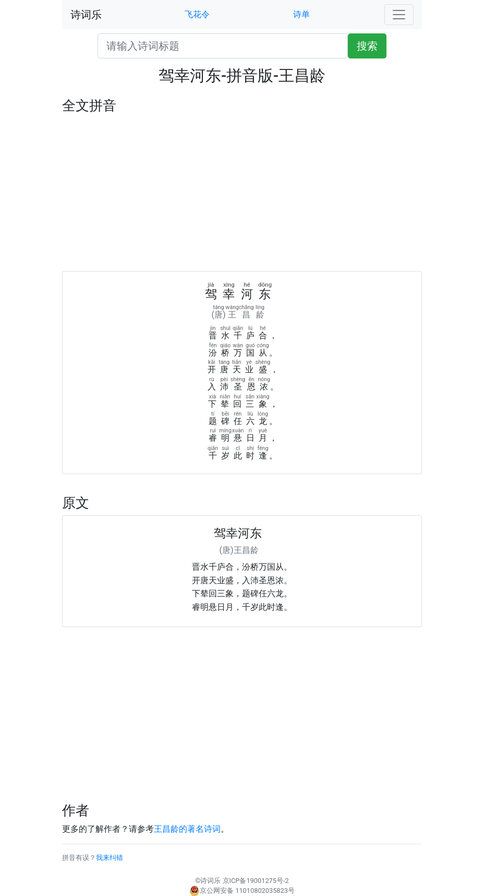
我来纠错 (109, 858)
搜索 (367, 46)
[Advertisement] (242, 193)
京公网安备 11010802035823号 (242, 890)
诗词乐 (86, 14)
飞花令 (197, 14)
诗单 (301, 14)
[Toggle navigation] (399, 14)
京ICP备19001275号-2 (256, 881)
